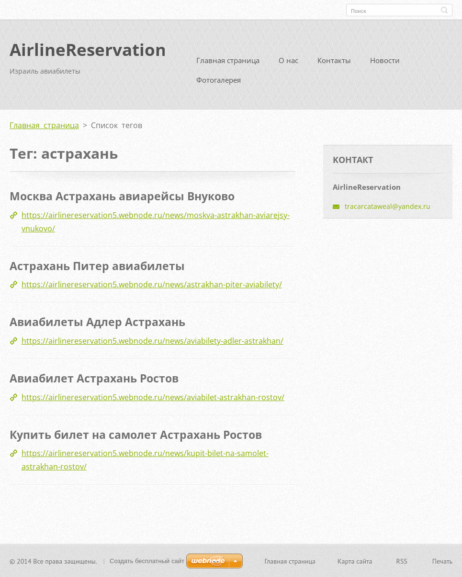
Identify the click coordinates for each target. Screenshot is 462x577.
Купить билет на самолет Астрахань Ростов (136, 434)
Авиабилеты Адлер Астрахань (97, 321)
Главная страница (227, 60)
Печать (442, 560)
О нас (288, 60)
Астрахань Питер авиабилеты (97, 265)
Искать (444, 10)
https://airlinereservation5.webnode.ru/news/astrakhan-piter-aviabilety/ (152, 284)
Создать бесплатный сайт (147, 560)
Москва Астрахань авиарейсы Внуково (122, 196)
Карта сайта (355, 560)
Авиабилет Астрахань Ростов (94, 377)
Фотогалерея (218, 80)
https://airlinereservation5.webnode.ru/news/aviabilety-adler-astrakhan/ (152, 340)
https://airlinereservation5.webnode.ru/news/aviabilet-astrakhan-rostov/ (153, 397)
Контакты (334, 60)
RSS (401, 560)
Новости (385, 60)
